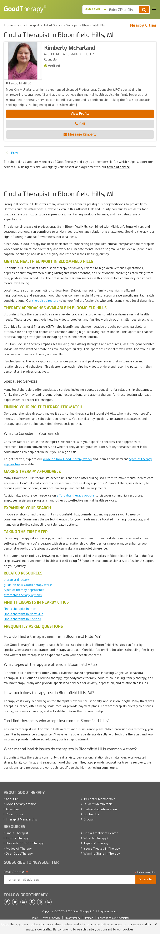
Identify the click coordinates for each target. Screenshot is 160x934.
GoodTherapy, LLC (84, 911)
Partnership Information (100, 809)
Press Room (14, 814)
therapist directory (45, 300)
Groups (89, 819)
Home (34, 917)
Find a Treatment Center (101, 833)
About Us (12, 799)
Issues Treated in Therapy (102, 848)
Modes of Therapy (19, 848)
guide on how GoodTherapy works (67, 459)
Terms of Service (51, 917)
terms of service (118, 167)
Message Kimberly (80, 134)
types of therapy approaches (24, 590)
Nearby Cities (143, 25)
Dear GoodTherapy (19, 853)
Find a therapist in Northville (23, 614)
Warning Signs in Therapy (102, 853)
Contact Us (91, 814)
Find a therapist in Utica (20, 608)
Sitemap (88, 917)
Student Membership (98, 804)
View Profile (80, 113)
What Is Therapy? (96, 838)
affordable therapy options (76, 495)
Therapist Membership (21, 819)
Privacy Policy (72, 917)
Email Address (16, 872)
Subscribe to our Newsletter (113, 917)
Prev (14, 153)
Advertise (12, 809)
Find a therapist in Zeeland (22, 619)
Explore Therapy (17, 838)
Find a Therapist (17, 833)
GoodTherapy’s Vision (21, 804)
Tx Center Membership (99, 799)
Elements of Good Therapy (25, 843)
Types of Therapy (96, 843)
